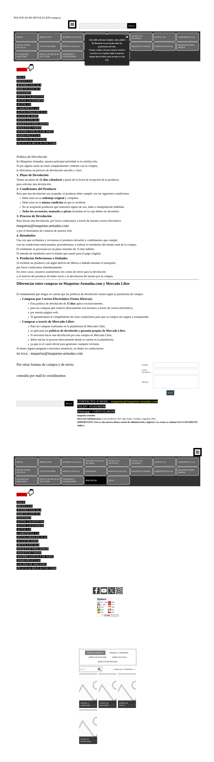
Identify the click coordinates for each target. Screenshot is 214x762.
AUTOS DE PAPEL (48, 46)
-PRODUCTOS (24, 81)
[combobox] (128, 669)
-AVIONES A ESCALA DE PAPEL (35, 131)
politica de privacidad (97, 657)
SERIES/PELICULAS (164, 46)
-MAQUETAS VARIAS (28, 127)
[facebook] (96, 590)
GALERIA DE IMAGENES (22, 55)
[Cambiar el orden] (134, 669)
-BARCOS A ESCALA (28, 88)
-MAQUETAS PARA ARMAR (32, 123)
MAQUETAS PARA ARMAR (186, 46)
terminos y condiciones (118, 652)
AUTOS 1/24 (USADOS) (137, 37)
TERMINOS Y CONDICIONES (69, 55)
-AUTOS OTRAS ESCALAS (31, 112)
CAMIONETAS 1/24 (186, 37)
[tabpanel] (107, 106)
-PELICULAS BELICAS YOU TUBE (36, 143)
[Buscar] (40, 403)
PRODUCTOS (46, 37)
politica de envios (119, 657)
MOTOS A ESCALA (71, 46)
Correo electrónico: (146, 371)
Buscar (132, 26)
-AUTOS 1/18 (23, 104)
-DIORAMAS (23, 92)
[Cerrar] (127, 28)
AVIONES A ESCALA (72, 37)
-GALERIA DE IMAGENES (31, 139)
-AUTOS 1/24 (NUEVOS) (30, 96)
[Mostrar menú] (72, 24)
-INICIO (20, 77)
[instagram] (119, 590)
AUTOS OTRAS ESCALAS (23, 46)
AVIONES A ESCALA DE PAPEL (95, 462)
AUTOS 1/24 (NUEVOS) (114, 462)
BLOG (111, 480)
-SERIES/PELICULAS (28, 135)
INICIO (19, 37)
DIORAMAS (91, 471)
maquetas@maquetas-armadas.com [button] (134, 401)
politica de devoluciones (108, 661)
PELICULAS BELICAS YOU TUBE (49, 55)
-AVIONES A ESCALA (28, 85)
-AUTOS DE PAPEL (27, 116)
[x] (111, 590)
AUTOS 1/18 (160, 37)
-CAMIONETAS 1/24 (27, 108)
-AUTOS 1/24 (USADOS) (30, 100)
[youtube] (103, 590)
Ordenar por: (118, 669)
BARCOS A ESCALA (118, 471)
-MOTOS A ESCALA (27, 120)
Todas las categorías (95, 652)
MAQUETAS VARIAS (141, 46)
